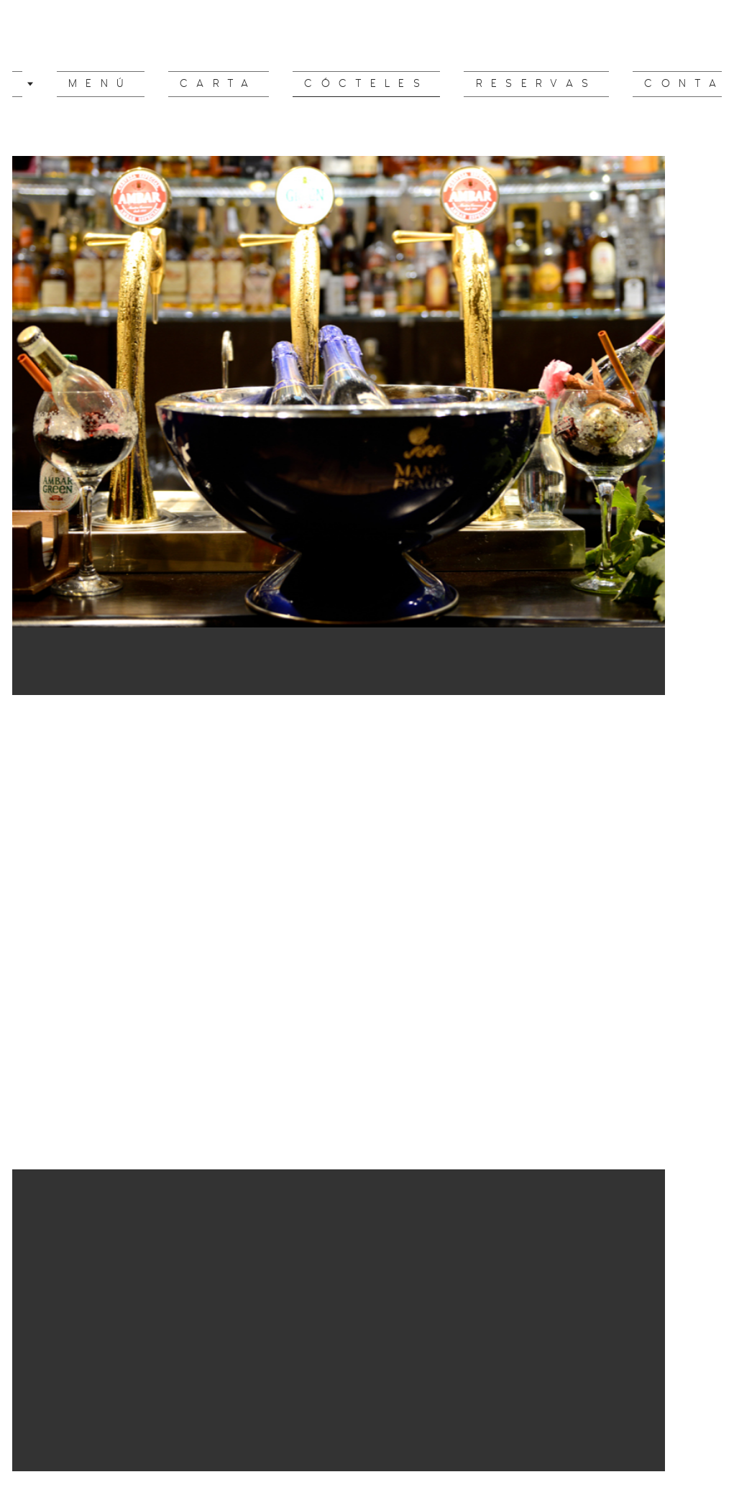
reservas (499, 84)
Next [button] (707, 906)
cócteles (356, 84)
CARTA (234, 84)
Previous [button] (27, 906)
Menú (142, 84)
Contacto (644, 84)
